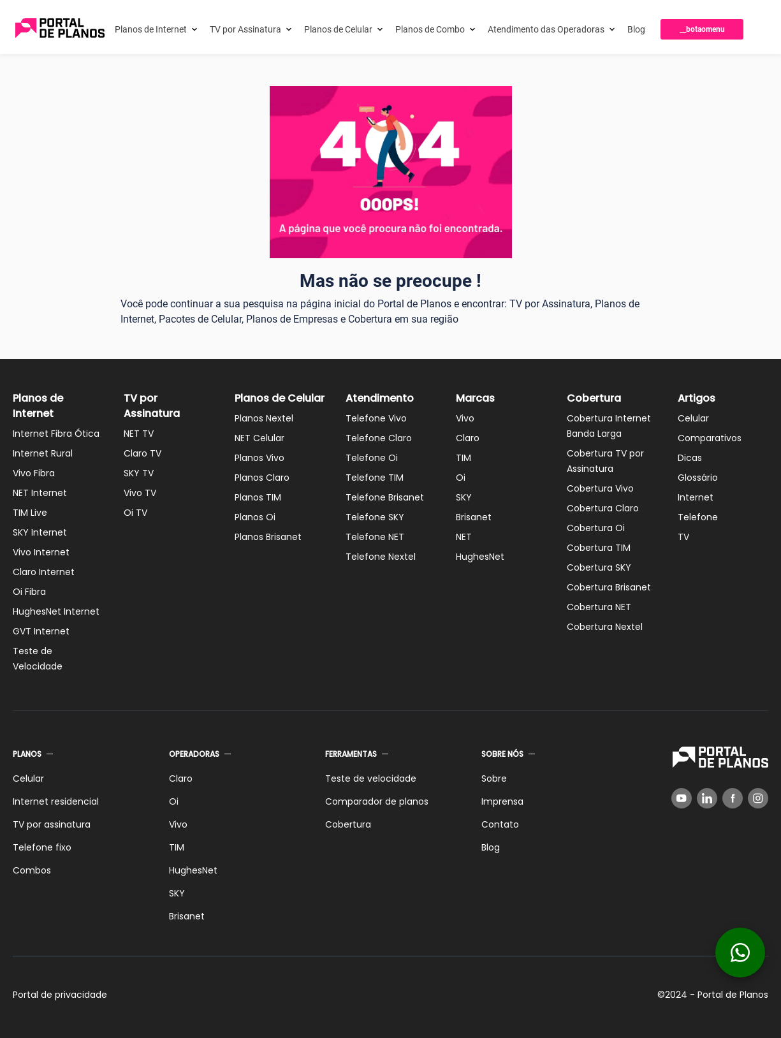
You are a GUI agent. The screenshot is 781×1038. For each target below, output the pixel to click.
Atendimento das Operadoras (546, 29)
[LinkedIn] (707, 798)
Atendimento (380, 398)
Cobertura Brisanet (609, 587)
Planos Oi (255, 517)
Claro (467, 438)
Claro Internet (44, 572)
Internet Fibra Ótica (56, 433)
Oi (460, 477)
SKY (464, 497)
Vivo (465, 418)
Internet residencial (56, 801)
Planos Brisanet (268, 536)
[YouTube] (681, 798)
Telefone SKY (375, 517)
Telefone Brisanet (385, 497)
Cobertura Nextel (605, 626)
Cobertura (594, 398)
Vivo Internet (41, 552)
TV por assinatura (52, 824)
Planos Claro (262, 477)
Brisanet (474, 517)
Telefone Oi (372, 457)
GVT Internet (41, 631)
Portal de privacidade (60, 994)
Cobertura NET (599, 607)
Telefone (698, 517)
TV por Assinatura (245, 29)
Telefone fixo (42, 847)
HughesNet (480, 556)
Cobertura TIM (599, 547)
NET (464, 536)
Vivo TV (140, 492)
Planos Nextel (264, 418)
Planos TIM (258, 497)
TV (683, 536)
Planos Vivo (259, 457)
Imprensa (502, 801)
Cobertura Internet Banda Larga (609, 426)
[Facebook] (732, 798)
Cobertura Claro (603, 508)
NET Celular (259, 438)
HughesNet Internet (56, 611)
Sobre (494, 778)
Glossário (698, 477)
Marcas (475, 398)
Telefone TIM (375, 477)
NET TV (139, 433)
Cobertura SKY (599, 567)
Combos (32, 870)
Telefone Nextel (381, 556)
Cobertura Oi (596, 528)
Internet (695, 497)
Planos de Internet (151, 29)
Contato (500, 824)
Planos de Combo (430, 29)
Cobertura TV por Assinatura (605, 461)
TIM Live (30, 512)
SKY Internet (40, 532)
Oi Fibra (29, 591)
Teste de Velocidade (37, 659)
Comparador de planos (376, 801)
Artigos (696, 398)
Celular (693, 418)
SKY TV (139, 473)
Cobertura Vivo (600, 488)
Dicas (690, 457)
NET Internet (40, 492)
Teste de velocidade (370, 778)
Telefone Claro (379, 438)
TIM (463, 457)
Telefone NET (375, 536)
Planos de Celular (338, 29)
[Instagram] (758, 798)
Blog (636, 29)
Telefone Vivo (376, 418)
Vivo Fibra (34, 473)
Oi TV (135, 512)
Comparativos (709, 438)
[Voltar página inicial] (60, 29)
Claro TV (142, 453)
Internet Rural (43, 453)
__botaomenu (702, 29)
